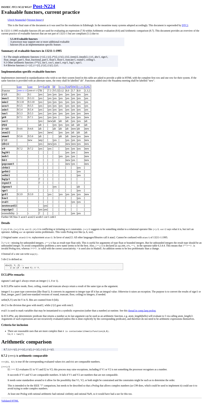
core (19, 86)
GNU (87, 86)
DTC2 (185, 25)
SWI (74, 86)
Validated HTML (10, 402)
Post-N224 (44, 6)
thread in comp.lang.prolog (142, 311)
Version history (35, 20)
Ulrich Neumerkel (17, 20)
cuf (45, 86)
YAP (68, 86)
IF (54, 86)
